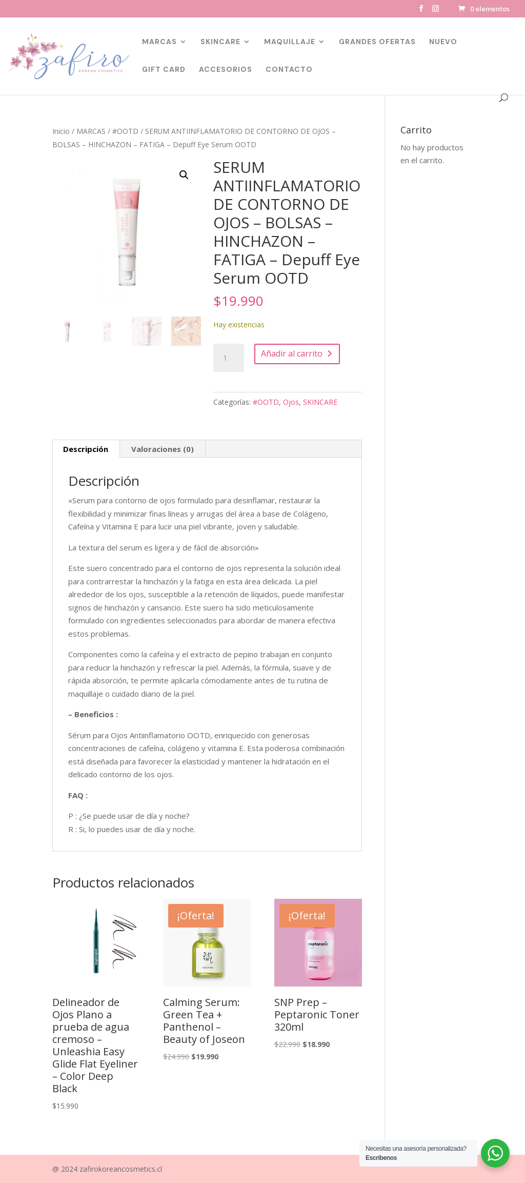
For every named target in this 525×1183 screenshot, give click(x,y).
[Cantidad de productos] (228, 358)
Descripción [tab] (85, 449)
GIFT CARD (164, 70)
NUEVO (443, 42)
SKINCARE (220, 42)
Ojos (291, 402)
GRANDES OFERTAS (377, 42)
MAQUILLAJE (289, 42)
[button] (184, 175)
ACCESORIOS (225, 70)
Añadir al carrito (291, 353)
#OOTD (125, 131)
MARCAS (159, 42)
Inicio (61, 131)
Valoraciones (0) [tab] (162, 449)
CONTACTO (289, 70)
